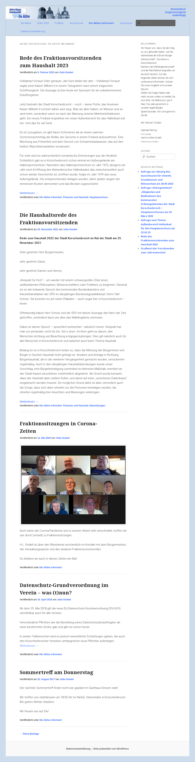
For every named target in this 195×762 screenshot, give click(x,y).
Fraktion (59, 23)
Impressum (126, 23)
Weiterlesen (29, 193)
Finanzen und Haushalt (75, 197)
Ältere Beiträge (29, 734)
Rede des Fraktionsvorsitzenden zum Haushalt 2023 (157, 240)
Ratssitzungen (97, 405)
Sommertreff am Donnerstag (56, 672)
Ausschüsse (76, 23)
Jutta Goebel (66, 72)
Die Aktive (26, 23)
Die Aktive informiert (101, 23)
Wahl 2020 (43, 23)
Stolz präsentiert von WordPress (111, 748)
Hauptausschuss (99, 197)
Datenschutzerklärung (33, 31)
